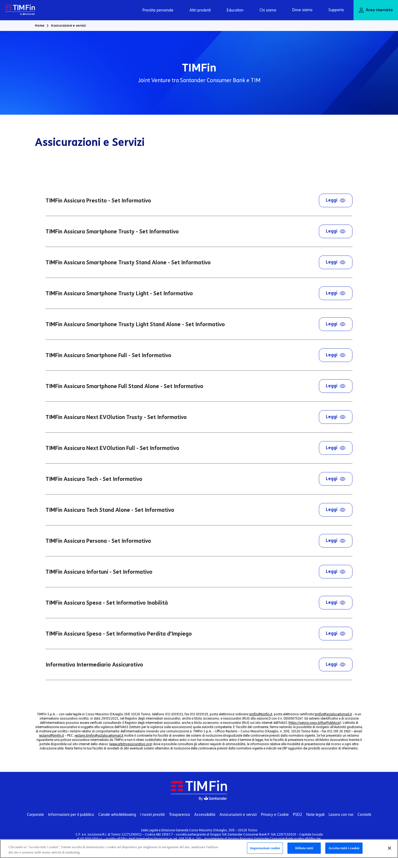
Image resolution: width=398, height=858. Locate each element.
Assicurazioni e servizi (238, 814)
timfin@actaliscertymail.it (333, 714)
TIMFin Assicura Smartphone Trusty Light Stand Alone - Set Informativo (199, 324)
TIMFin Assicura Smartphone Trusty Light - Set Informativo (199, 293)
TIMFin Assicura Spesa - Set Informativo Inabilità (199, 602)
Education (235, 10)
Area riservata (376, 10)
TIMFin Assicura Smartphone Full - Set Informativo (199, 355)
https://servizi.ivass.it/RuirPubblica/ (314, 723)
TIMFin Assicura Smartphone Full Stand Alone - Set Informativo (199, 386)
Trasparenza (179, 814)
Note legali (315, 814)
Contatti (364, 814)
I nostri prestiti (152, 814)
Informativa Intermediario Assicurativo (199, 664)
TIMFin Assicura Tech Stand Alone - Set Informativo (199, 510)
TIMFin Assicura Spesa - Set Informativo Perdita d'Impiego (199, 633)
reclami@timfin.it (51, 735)
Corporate (35, 814)
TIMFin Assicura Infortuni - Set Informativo (199, 571)
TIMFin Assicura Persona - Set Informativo (199, 541)
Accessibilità (204, 814)
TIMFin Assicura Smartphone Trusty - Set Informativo (199, 231)
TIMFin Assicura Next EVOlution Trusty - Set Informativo (199, 417)
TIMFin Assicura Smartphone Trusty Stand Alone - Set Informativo (199, 262)
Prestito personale (158, 10)
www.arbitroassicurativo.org (130, 744)
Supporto (336, 10)
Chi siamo (267, 10)
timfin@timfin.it (260, 714)
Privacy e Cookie (275, 814)
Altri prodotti (200, 10)
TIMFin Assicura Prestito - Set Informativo (199, 200)
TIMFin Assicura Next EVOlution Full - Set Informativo (199, 448)
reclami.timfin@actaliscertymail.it (99, 735)
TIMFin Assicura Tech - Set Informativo (199, 479)
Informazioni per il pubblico (71, 814)
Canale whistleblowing (117, 814)
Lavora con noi (341, 814)
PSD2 (297, 814)
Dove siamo (302, 10)
